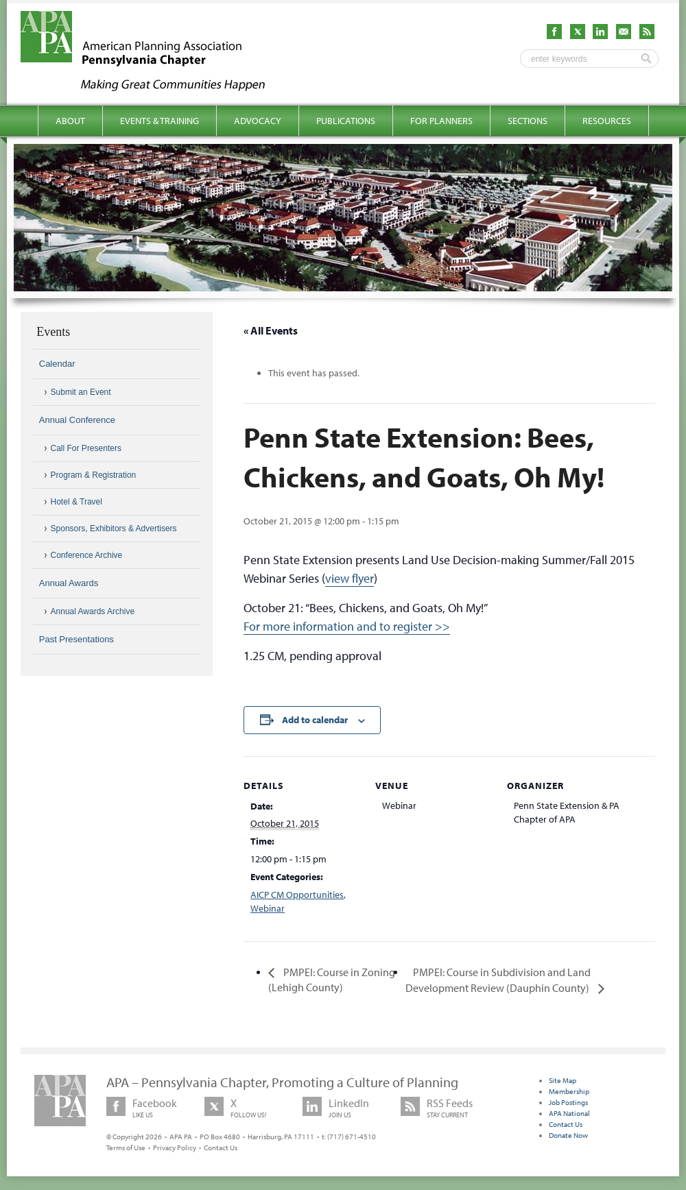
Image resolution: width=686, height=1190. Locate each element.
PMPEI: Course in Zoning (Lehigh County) (331, 979)
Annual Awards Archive (93, 611)
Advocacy (257, 120)
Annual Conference (77, 420)
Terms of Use (125, 1147)
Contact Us (220, 1147)
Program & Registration (94, 475)
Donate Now (568, 1135)
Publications (345, 120)
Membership (569, 1091)
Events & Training (159, 120)
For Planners (441, 120)
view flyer (349, 578)
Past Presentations (76, 639)
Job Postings (568, 1102)
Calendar (57, 364)
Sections (527, 120)
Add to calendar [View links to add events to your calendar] (315, 720)
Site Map (562, 1080)
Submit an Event (81, 392)
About (70, 120)
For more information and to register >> (347, 626)
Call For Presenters (86, 448)
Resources (606, 120)
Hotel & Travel (76, 502)
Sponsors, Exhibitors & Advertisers (114, 528)
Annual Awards (69, 583)
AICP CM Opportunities (297, 894)
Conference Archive (87, 555)
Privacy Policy (174, 1147)
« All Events (271, 330)
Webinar (267, 908)
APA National (569, 1113)
